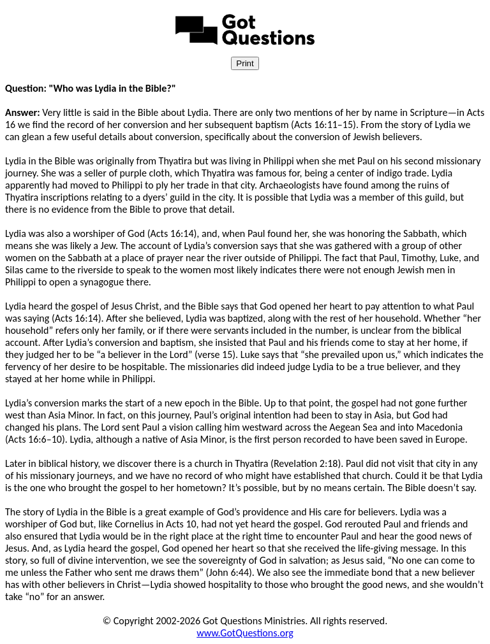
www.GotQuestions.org (245, 633)
